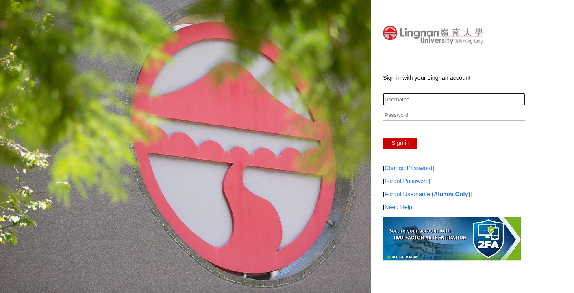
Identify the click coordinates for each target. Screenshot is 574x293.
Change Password (409, 168)
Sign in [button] (400, 143)
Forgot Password (407, 181)
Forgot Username (427, 194)
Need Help (398, 207)
